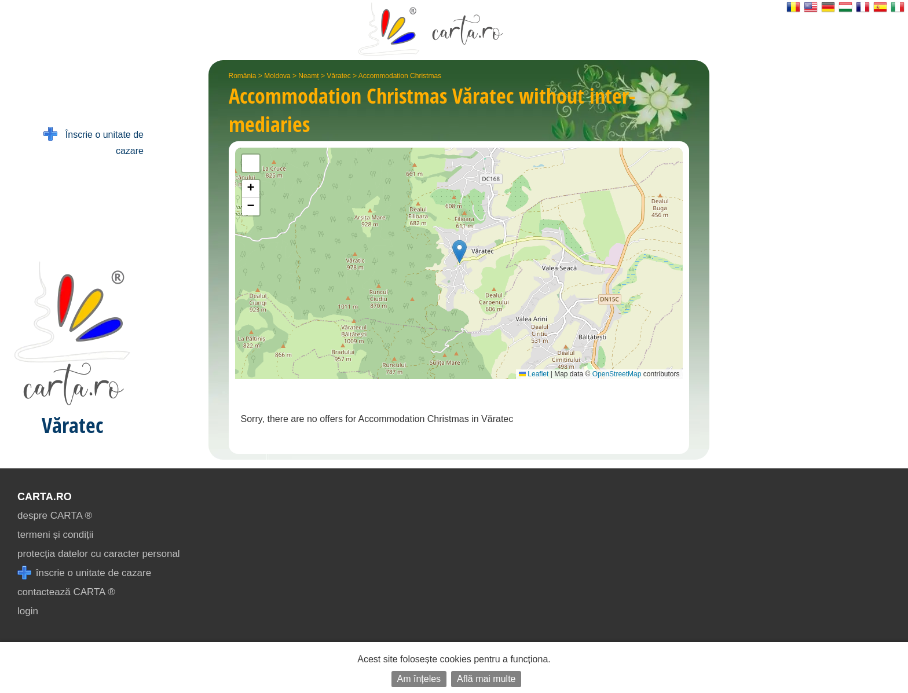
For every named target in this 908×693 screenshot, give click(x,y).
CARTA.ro (44, 497)
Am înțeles (419, 679)
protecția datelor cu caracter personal (98, 553)
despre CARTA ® (54, 515)
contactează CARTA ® (66, 591)
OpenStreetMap (617, 374)
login (27, 611)
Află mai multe (486, 679)
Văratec (338, 76)
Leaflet (533, 374)
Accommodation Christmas (399, 76)
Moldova (277, 76)
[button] (459, 251)
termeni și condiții (55, 534)
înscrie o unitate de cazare (84, 572)
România (243, 76)
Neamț (308, 76)
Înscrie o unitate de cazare (93, 141)
